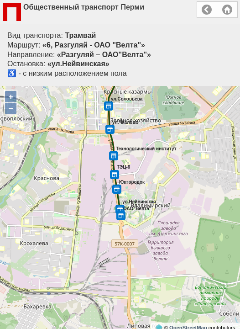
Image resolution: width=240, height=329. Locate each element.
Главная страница (227, 9)
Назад (207, 9)
